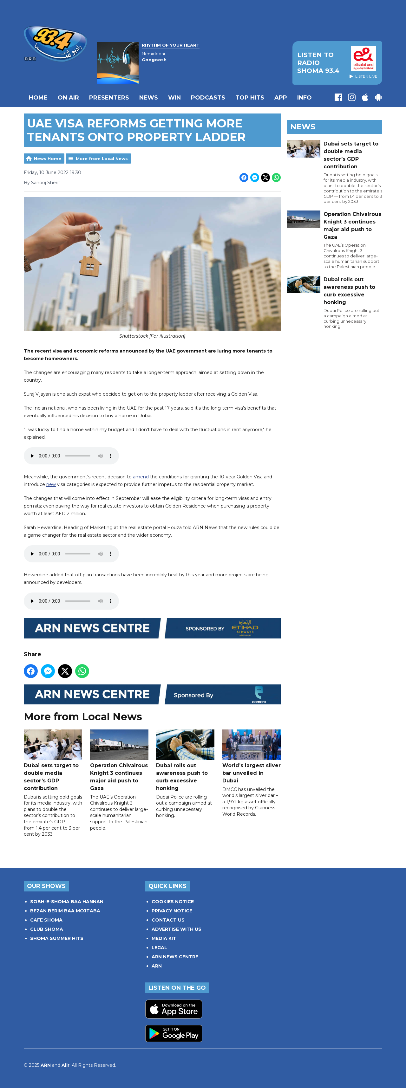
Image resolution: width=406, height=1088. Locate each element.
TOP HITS (249, 97)
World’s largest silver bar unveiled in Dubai (251, 756)
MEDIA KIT (164, 938)
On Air (68, 97)
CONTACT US (168, 920)
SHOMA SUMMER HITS (56, 938)
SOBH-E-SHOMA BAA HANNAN (66, 901)
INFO (304, 97)
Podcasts (208, 97)
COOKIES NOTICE (173, 901)
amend (141, 477)
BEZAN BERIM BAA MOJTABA (65, 911)
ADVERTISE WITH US (176, 929)
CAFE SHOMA (46, 920)
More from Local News (102, 158)
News (148, 97)
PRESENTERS (109, 97)
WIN (174, 97)
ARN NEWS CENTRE (175, 957)
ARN (157, 966)
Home (38, 97)
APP (280, 97)
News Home (47, 158)
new (51, 485)
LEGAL (159, 947)
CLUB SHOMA (46, 929)
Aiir (65, 1065)
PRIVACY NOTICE (172, 911)
